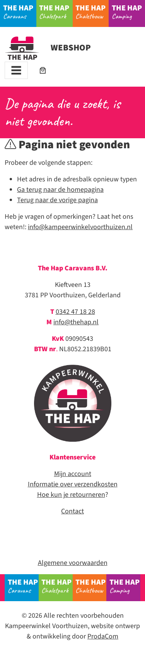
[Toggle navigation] (16, 70)
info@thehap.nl (76, 322)
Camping (128, 11)
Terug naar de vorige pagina (57, 200)
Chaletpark (55, 11)
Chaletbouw (92, 11)
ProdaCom (102, 636)
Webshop (48, 48)
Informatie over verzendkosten (73, 484)
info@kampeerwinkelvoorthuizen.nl (80, 227)
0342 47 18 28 (75, 312)
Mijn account (72, 474)
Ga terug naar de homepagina (60, 189)
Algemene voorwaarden (72, 563)
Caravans (19, 11)
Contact (72, 511)
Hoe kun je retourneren (71, 494)
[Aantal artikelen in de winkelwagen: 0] (42, 70)
